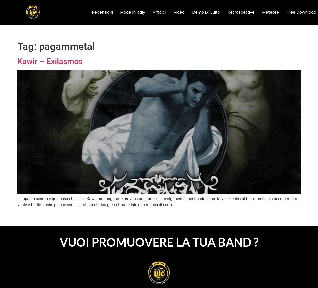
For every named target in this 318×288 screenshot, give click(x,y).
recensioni (102, 12)
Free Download (301, 12)
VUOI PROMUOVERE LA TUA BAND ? (159, 242)
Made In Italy (132, 12)
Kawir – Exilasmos (49, 61)
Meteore (270, 12)
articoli (159, 12)
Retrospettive (241, 12)
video (179, 12)
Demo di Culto (206, 12)
